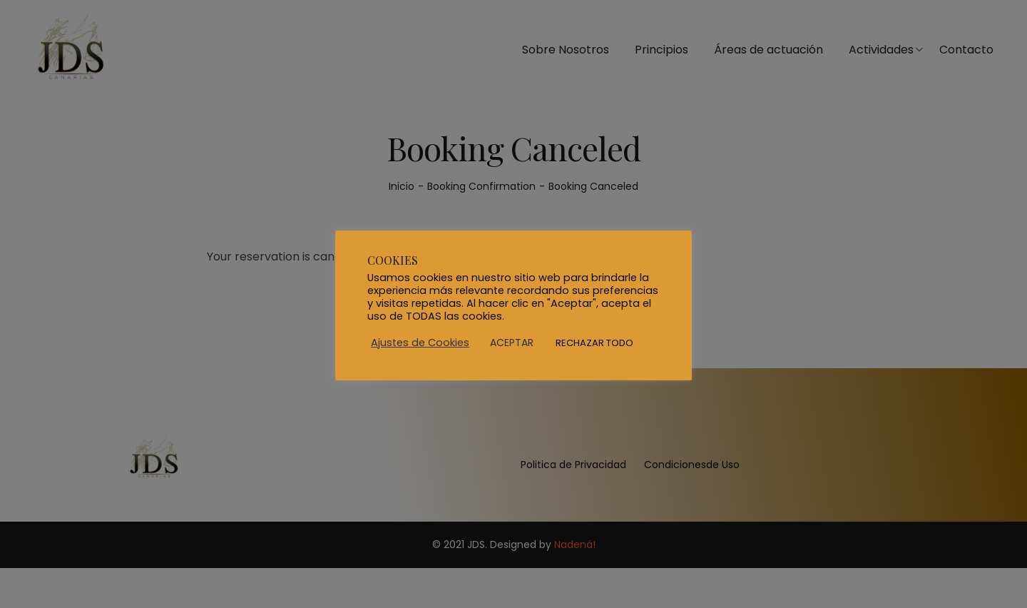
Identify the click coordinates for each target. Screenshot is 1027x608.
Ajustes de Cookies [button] (420, 342)
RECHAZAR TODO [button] (594, 343)
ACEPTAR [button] (511, 342)
